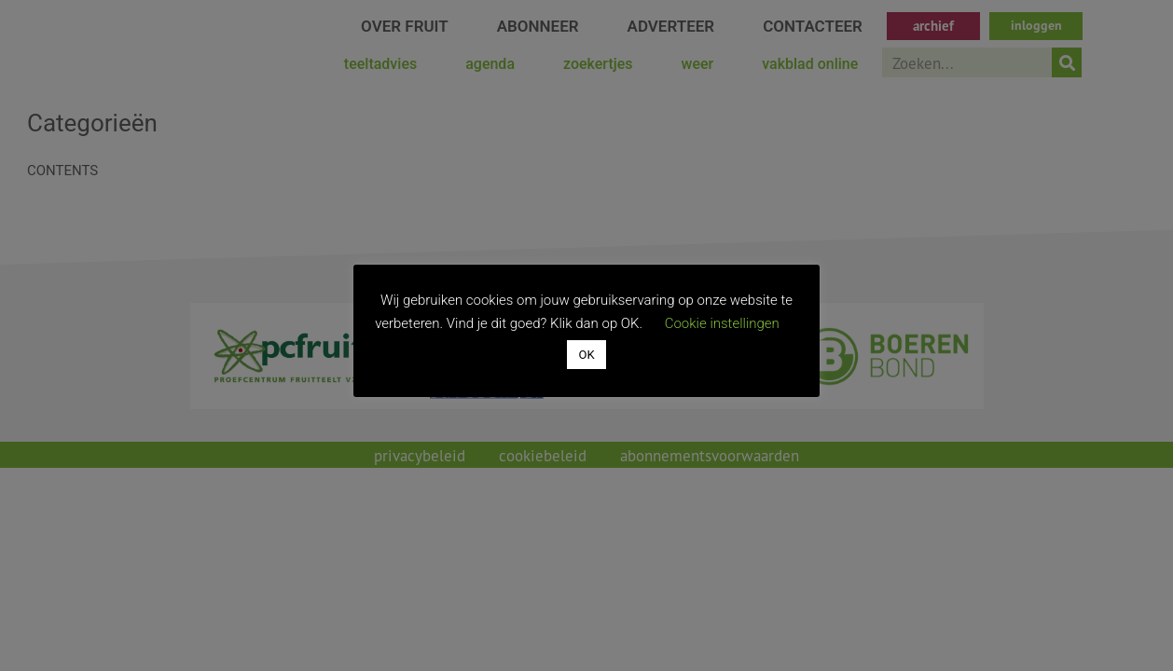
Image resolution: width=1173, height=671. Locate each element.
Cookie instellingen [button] (722, 323)
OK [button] (586, 355)
